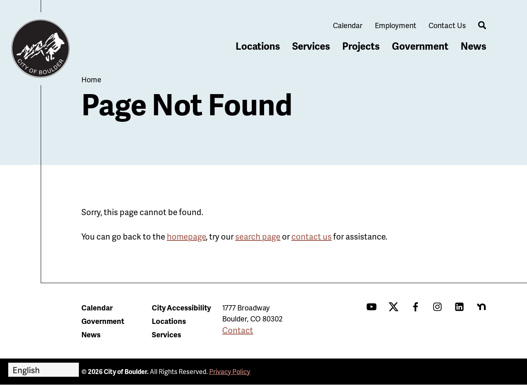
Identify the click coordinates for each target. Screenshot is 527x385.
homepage (186, 236)
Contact (237, 330)
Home (91, 79)
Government (420, 46)
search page (257, 236)
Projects (361, 46)
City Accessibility (181, 307)
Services (311, 46)
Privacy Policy (229, 371)
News (473, 46)
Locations (258, 46)
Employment (395, 25)
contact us (311, 236)
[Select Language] (43, 370)
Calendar (348, 25)
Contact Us (447, 25)
